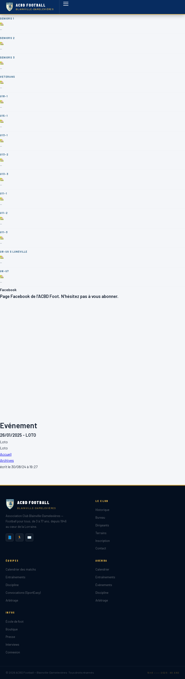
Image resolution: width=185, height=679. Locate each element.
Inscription (102, 541)
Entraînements (15, 577)
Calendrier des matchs (21, 569)
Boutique (12, 629)
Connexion (13, 652)
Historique (102, 510)
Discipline (12, 585)
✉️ (29, 537)
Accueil (6, 454)
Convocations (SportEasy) (23, 592)
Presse (10, 637)
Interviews (12, 644)
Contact (100, 548)
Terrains (100, 533)
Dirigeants (102, 525)
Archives (7, 460)
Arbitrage (12, 600)
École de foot (15, 621)
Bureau (100, 517)
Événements (103, 585)
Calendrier (102, 569)
